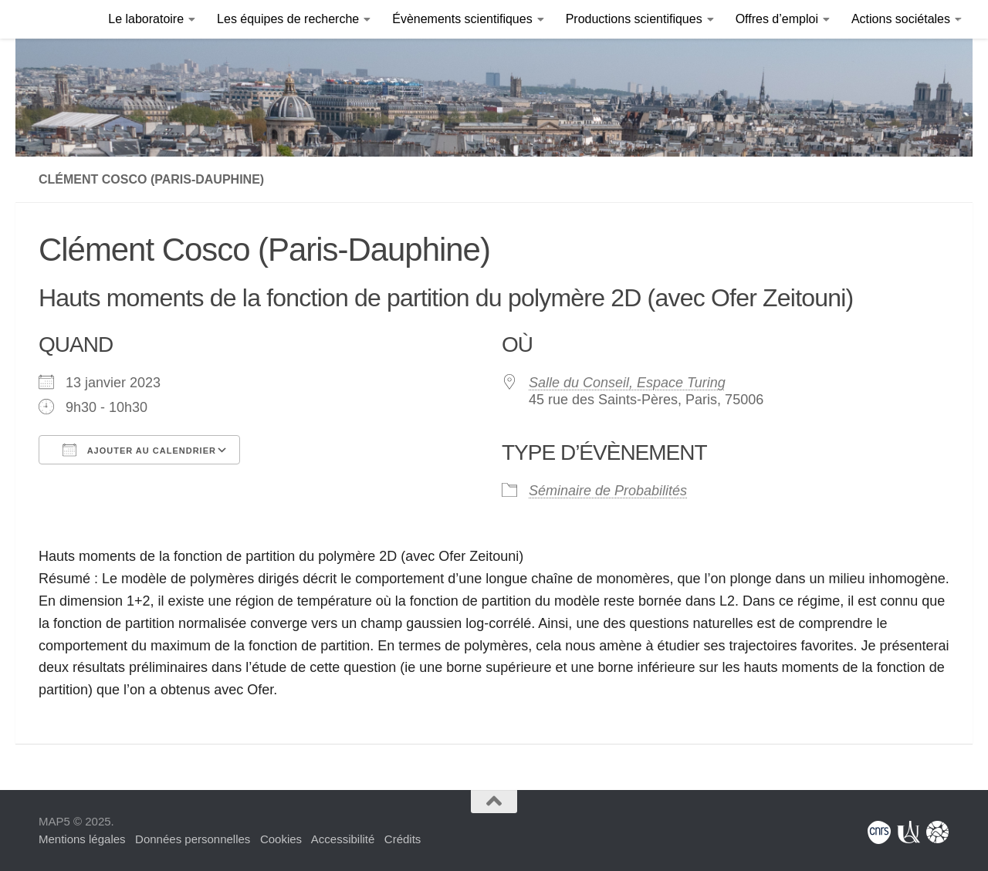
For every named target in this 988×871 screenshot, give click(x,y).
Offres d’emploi (777, 18)
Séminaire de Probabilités (608, 490)
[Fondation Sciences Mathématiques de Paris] (937, 832)
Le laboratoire (146, 18)
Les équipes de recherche (288, 18)
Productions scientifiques (634, 18)
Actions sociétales (900, 18)
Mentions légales (82, 839)
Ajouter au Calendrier (139, 450)
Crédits (402, 839)
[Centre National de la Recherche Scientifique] (879, 832)
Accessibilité (343, 839)
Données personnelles (192, 839)
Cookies (281, 839)
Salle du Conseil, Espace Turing (627, 382)
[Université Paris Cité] (908, 832)
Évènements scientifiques (462, 18)
